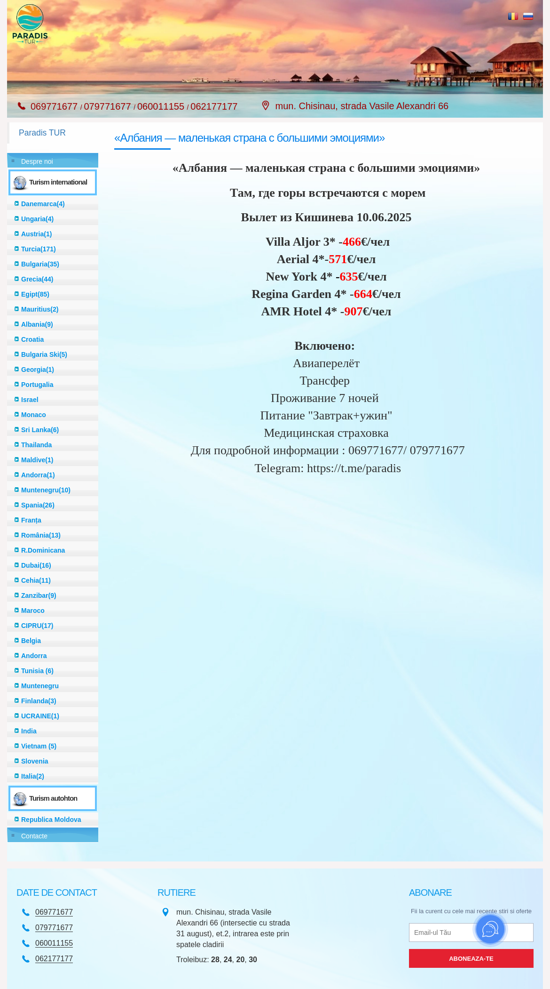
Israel (30, 399)
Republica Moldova (51, 819)
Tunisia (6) (37, 671)
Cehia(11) (36, 580)
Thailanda (36, 445)
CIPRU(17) (37, 625)
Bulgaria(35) (40, 264)
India (29, 731)
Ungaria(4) (37, 219)
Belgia (31, 640)
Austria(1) (36, 234)
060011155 (162, 106)
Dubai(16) (36, 565)
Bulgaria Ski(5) (44, 354)
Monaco (33, 414)
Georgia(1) (37, 369)
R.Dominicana (43, 550)
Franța (31, 520)
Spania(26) (38, 505)
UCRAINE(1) (40, 716)
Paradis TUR (42, 132)
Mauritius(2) (39, 309)
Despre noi (37, 161)
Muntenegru (40, 686)
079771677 (109, 106)
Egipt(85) (35, 294)
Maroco (33, 610)
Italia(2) (32, 776)
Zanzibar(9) (38, 595)
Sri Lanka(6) (40, 430)
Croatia (32, 339)
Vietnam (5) (38, 746)
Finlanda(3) (38, 701)
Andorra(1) (38, 475)
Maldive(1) (37, 460)
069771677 (55, 106)
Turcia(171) (38, 249)
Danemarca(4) (43, 204)
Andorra (34, 655)
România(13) (41, 535)
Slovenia (34, 761)
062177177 (213, 106)
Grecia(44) (37, 279)
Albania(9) (37, 324)
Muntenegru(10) (46, 490)
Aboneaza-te (471, 958)
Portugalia (37, 384)
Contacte (34, 836)
